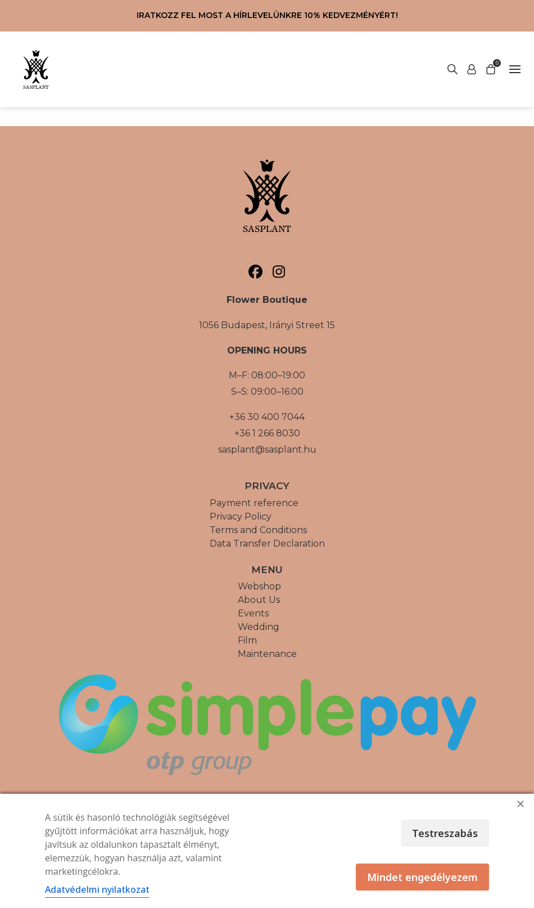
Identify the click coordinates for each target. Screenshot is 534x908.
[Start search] (472, 69)
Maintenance (267, 653)
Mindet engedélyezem (422, 877)
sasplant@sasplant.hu (267, 449)
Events (253, 613)
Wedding (258, 626)
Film (247, 640)
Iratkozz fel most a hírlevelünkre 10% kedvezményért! (267, 15)
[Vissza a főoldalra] (35, 69)
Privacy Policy (240, 516)
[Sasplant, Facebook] (255, 272)
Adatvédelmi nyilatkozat (97, 889)
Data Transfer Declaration (267, 543)
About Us (259, 599)
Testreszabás (445, 833)
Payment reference (254, 503)
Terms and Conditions (258, 530)
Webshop (259, 586)
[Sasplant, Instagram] (278, 272)
